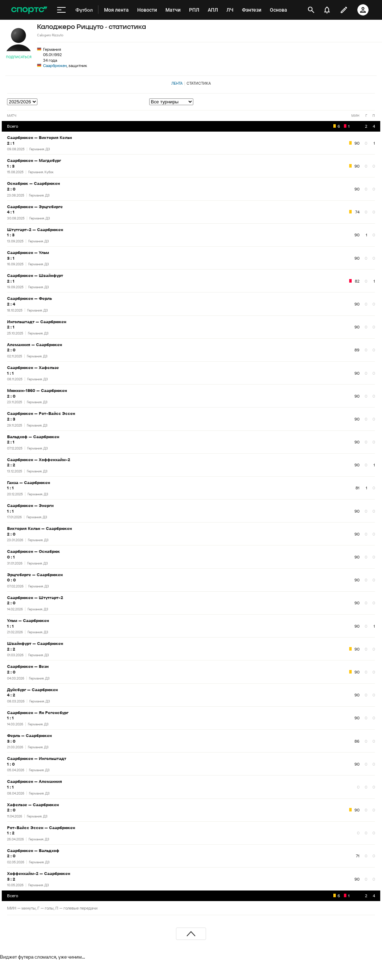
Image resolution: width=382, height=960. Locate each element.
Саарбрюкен (55, 65)
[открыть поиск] (311, 9)
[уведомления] (327, 9)
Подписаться (18, 57)
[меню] (61, 10)
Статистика (199, 83)
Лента (177, 83)
